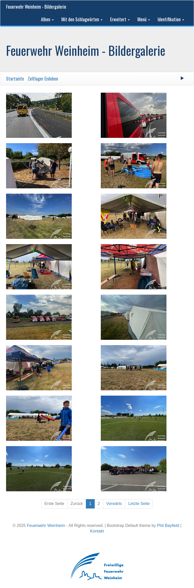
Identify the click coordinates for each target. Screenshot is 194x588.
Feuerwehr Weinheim (46, 525)
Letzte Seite (139, 503)
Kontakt (97, 531)
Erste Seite (54, 503)
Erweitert (120, 19)
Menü (143, 19)
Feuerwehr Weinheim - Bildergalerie (36, 6)
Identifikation (171, 19)
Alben (47, 19)
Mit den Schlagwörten (82, 19)
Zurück (76, 503)
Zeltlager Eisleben (43, 78)
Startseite (15, 78)
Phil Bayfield (168, 525)
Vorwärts (114, 503)
